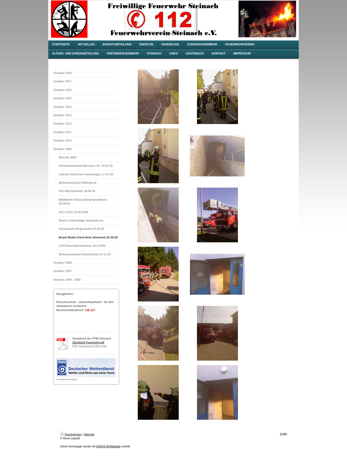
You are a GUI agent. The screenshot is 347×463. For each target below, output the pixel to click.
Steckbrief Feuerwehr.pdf (88, 342)
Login (283, 433)
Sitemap (89, 434)
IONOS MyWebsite (108, 446)
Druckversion (70, 434)
